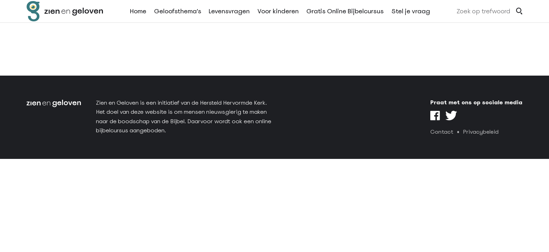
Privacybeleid (481, 131)
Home (138, 20)
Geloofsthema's (177, 20)
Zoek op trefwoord (483, 20)
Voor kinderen (278, 20)
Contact (441, 131)
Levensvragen (229, 20)
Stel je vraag (410, 20)
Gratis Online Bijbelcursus (345, 20)
